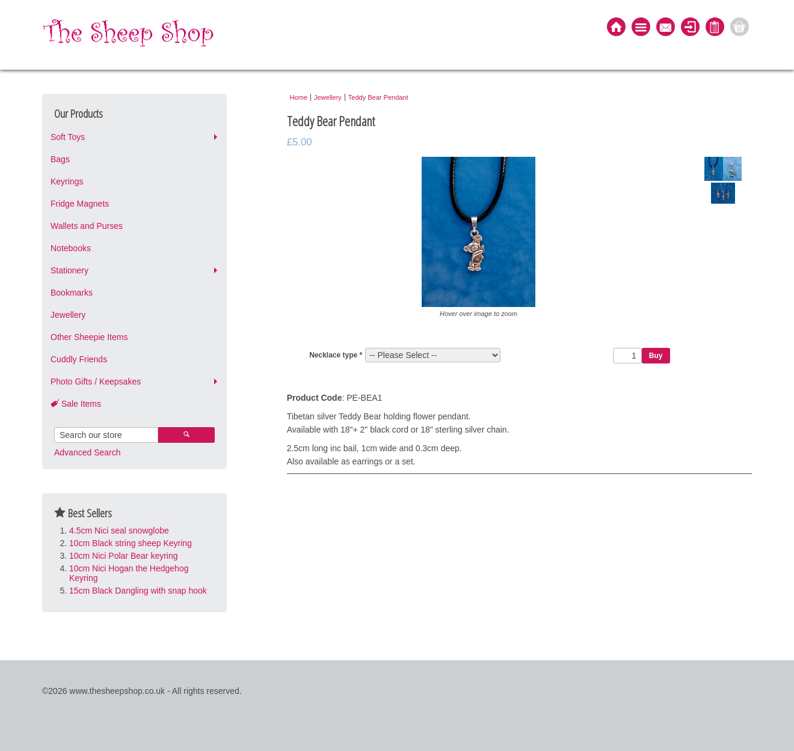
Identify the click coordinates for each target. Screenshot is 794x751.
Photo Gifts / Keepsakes (96, 381)
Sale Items (76, 404)
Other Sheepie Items (89, 337)
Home (298, 97)
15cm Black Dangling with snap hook (138, 590)
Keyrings (67, 181)
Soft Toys (68, 137)
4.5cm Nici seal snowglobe (119, 530)
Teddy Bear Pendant (378, 97)
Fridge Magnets (80, 203)
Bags (60, 159)
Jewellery (68, 315)
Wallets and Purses (87, 226)
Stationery (69, 270)
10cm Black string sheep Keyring (130, 543)
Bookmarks (72, 292)
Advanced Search (87, 452)
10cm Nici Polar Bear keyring (123, 556)
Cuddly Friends (79, 359)
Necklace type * (335, 355)
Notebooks (71, 248)
